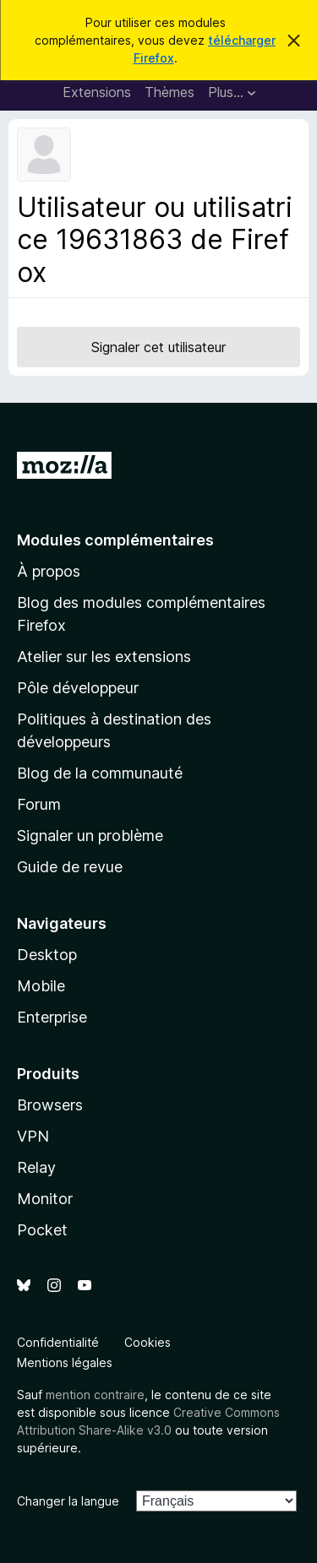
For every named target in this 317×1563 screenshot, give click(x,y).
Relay (36, 1167)
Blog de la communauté (100, 773)
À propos (48, 571)
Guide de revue (70, 867)
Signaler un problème (90, 835)
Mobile (41, 986)
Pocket (42, 1230)
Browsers (50, 1105)
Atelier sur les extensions (104, 656)
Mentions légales (64, 1362)
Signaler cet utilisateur (158, 347)
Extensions (97, 92)
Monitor (45, 1199)
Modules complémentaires (115, 540)
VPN (33, 1136)
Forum (39, 804)
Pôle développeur (78, 688)
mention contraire (95, 1394)
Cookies (147, 1342)
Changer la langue (68, 1501)
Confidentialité (58, 1342)
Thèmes (169, 92)
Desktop (47, 954)
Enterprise (52, 1017)
